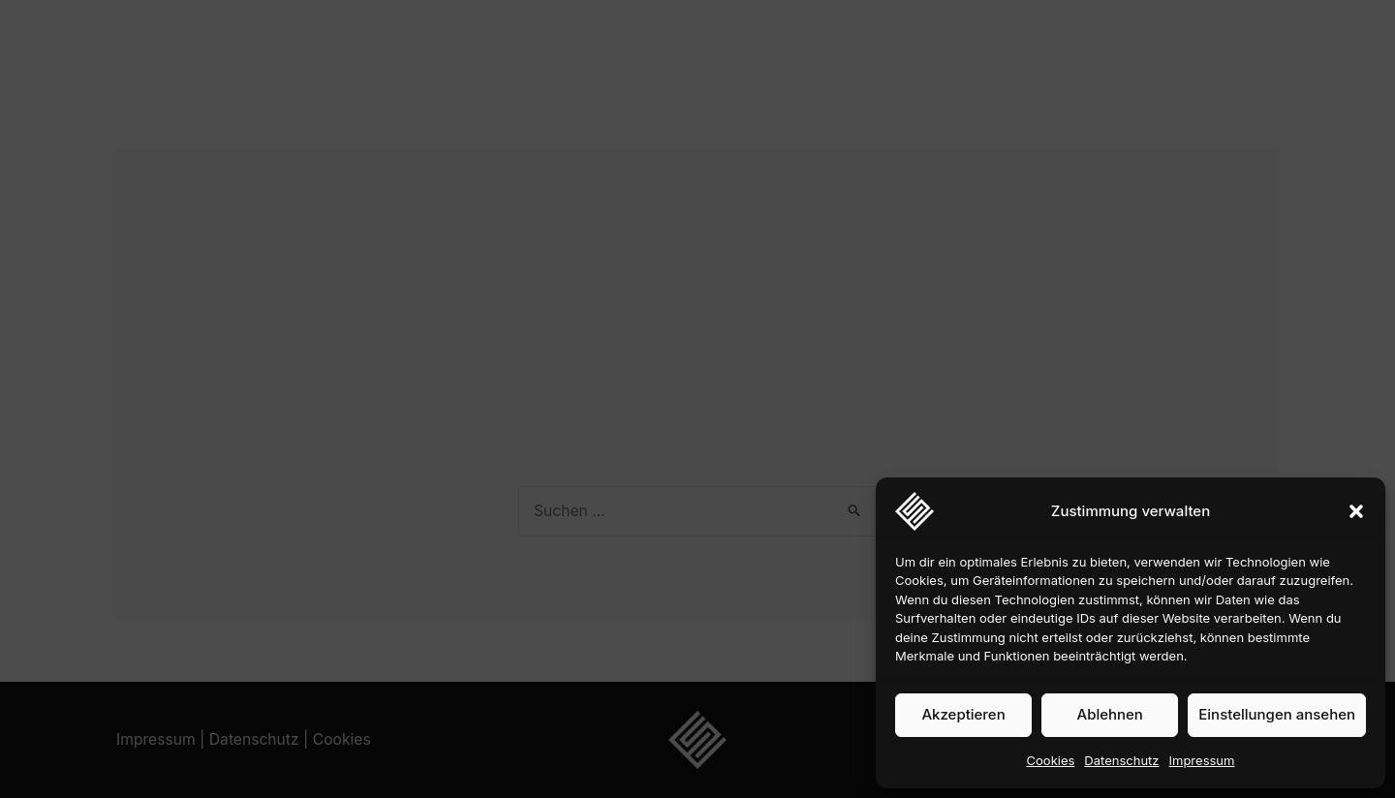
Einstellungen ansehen (1276, 714)
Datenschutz (1121, 760)
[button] (1356, 511)
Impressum (1202, 760)
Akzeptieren (963, 714)
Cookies (1051, 760)
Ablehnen (1110, 714)
